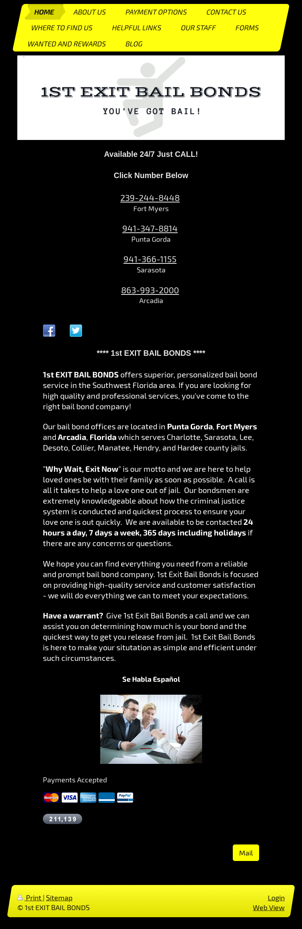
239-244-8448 (150, 197)
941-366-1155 (150, 259)
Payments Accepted (75, 779)
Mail (246, 852)
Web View (269, 907)
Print (30, 897)
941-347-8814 (150, 228)
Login (276, 897)
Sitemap (59, 897)
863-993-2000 (150, 290)
